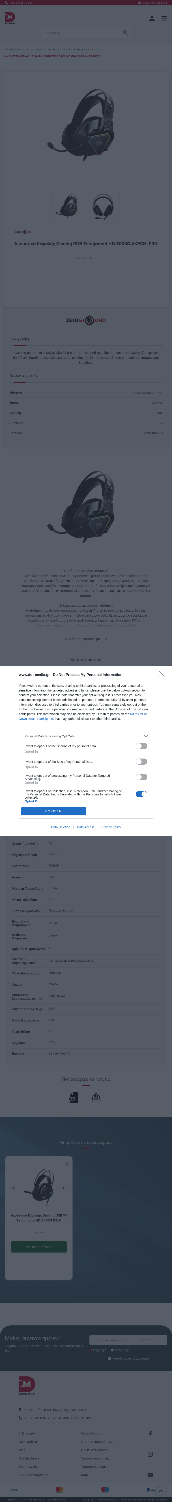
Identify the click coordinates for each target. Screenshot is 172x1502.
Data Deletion (60, 827)
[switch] (141, 746)
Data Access (86, 827)
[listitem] (86, 736)
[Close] (163, 675)
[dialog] (86, 751)
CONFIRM (53, 811)
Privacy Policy (111, 827)
